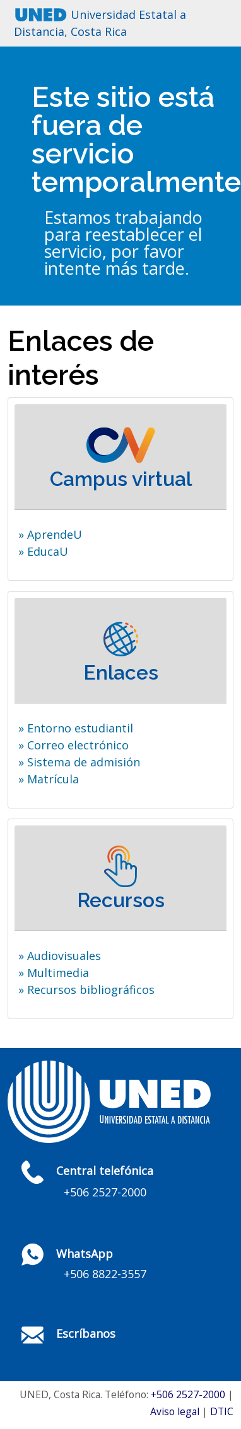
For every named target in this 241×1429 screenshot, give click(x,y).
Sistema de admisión (83, 762)
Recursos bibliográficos (91, 989)
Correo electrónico (78, 745)
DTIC (221, 1411)
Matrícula (53, 778)
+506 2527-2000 (188, 1394)
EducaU (47, 551)
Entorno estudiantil (80, 728)
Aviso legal (174, 1411)
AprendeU (54, 534)
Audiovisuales (64, 955)
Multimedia (58, 972)
